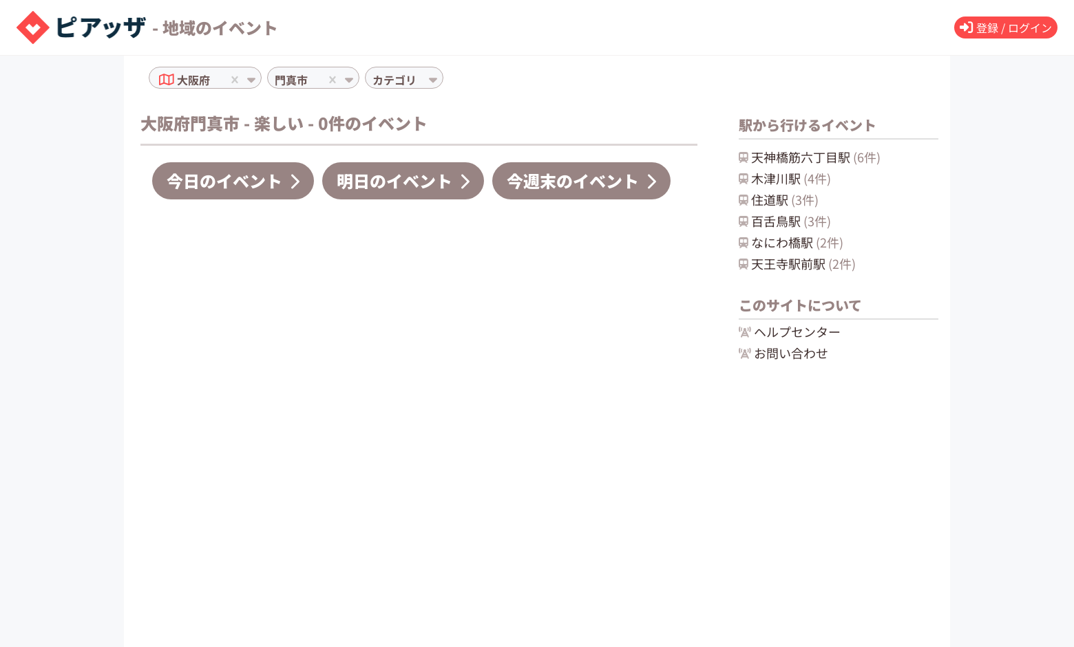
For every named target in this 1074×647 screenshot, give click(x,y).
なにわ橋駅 (791, 242)
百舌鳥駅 (785, 221)
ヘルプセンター (790, 331)
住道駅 (779, 199)
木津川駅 (785, 178)
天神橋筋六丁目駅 (810, 157)
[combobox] (214, 80)
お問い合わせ (783, 353)
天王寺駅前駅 (797, 263)
